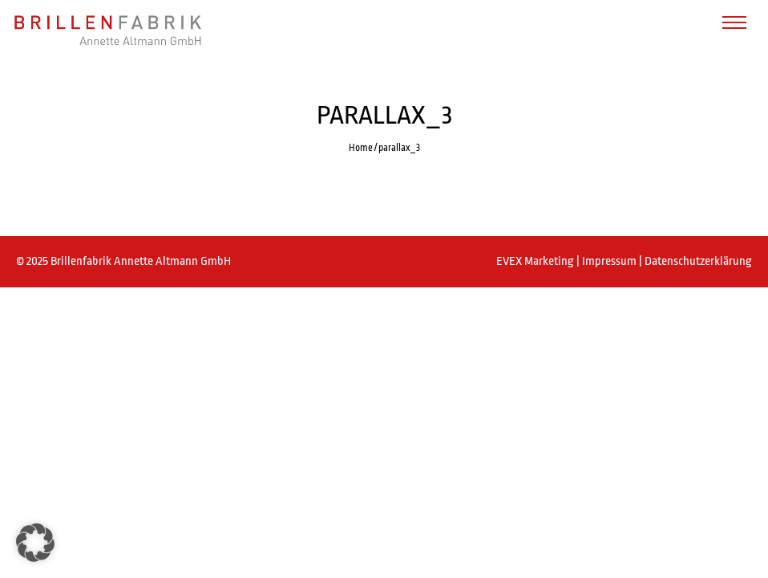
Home (361, 147)
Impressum (610, 261)
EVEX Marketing (536, 261)
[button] (35, 542)
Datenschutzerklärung (698, 261)
